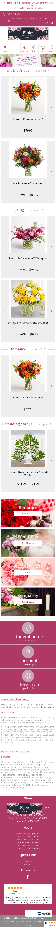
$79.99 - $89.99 (28, 195)
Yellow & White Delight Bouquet (28, 322)
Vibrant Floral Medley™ (28, 119)
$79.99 (28, 130)
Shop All (41, 71)
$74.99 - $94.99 (28, 270)
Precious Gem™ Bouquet (28, 183)
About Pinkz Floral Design (15, 699)
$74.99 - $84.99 (28, 334)
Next (52, 107)
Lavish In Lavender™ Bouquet (28, 258)
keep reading (47, 707)
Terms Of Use (10, 922)
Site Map (27, 925)
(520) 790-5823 (14, 14)
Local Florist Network (43, 922)
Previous (4, 107)
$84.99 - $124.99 (28, 484)
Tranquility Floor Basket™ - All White (28, 473)
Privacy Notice (25, 922)
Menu (5, 51)
